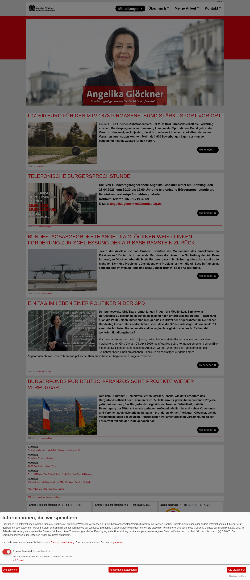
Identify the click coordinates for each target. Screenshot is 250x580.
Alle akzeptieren (236, 569)
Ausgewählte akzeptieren (123, 569)
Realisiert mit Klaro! (237, 576)
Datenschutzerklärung (62, 542)
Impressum (116, 542)
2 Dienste (19, 560)
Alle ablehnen (10, 569)
